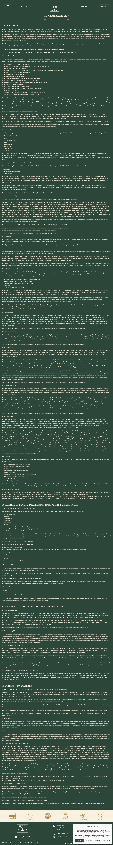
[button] (110, 826)
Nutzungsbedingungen (36, 842)
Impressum (16, 842)
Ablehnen (89, 841)
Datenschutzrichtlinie (25, 842)
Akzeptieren (80, 841)
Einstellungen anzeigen (102, 841)
